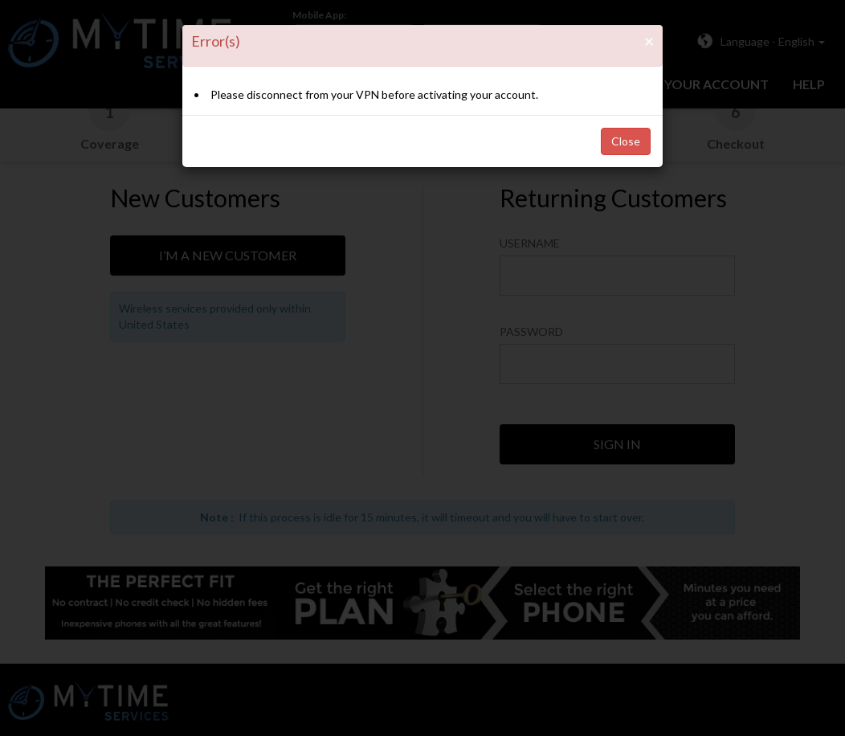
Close (625, 141)
